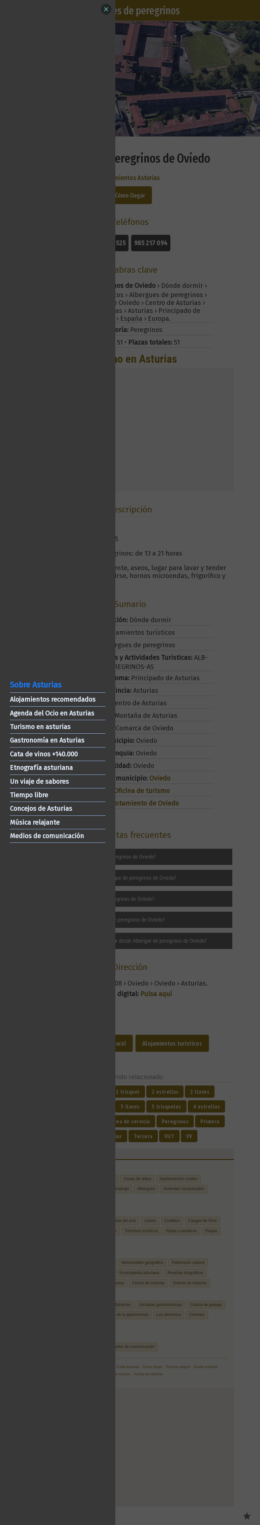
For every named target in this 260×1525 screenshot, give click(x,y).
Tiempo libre (29, 795)
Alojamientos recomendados (53, 699)
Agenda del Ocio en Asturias (52, 713)
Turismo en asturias (40, 727)
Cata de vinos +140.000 (44, 754)
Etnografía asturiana (41, 768)
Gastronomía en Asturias (47, 740)
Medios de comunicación (47, 836)
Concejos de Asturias (41, 808)
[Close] (106, 9)
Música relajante (35, 822)
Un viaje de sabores (39, 781)
